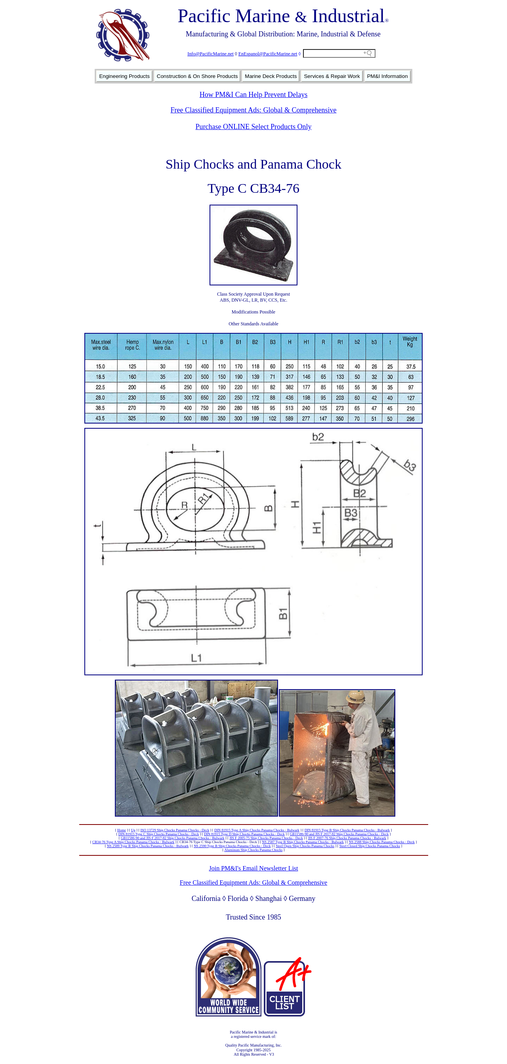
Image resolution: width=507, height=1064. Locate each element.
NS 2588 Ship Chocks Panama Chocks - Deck (382, 842)
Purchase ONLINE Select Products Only (254, 127)
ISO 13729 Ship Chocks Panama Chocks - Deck (174, 830)
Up (133, 830)
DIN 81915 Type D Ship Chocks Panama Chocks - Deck (244, 834)
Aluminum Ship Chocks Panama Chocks (253, 850)
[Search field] (339, 53)
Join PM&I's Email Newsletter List (253, 868)
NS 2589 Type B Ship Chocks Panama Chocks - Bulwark (148, 846)
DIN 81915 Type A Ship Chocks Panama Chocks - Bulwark (256, 830)
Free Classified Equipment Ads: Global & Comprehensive (254, 110)
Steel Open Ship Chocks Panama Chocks (305, 846)
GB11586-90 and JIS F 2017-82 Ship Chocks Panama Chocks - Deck (339, 834)
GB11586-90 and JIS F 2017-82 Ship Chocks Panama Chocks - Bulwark (173, 838)
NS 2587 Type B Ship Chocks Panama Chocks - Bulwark (302, 842)
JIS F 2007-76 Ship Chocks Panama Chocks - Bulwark (347, 838)
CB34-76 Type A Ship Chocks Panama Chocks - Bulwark (133, 842)
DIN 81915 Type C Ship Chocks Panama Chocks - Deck (158, 834)
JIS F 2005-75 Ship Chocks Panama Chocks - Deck (266, 838)
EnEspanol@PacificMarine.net (267, 54)
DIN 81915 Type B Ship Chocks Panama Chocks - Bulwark (347, 830)
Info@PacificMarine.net (210, 54)
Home (121, 830)
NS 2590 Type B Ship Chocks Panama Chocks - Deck (232, 846)
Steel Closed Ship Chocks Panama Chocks (369, 846)
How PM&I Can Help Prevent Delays (253, 95)
